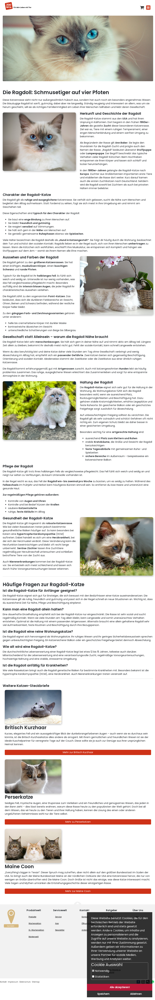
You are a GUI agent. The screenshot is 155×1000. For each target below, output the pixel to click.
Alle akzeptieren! (120, 987)
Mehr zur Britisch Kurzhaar (78, 752)
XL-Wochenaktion (36, 930)
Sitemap (35, 982)
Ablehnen (136, 994)
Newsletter (59, 930)
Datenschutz (25, 982)
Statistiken (100, 977)
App (57, 923)
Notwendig (100, 971)
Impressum (13, 982)
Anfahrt (85, 930)
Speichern (103, 994)
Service (58, 917)
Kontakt (85, 917)
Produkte (32, 917)
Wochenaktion (35, 923)
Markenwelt (34, 936)
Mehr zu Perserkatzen (78, 821)
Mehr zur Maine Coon (78, 891)
